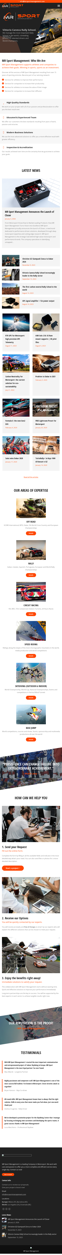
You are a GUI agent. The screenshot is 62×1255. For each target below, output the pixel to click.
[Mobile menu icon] (58, 6)
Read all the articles (31, 477)
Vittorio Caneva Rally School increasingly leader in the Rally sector (32, 1234)
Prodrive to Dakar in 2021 (45, 376)
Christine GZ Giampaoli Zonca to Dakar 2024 (24, 1227)
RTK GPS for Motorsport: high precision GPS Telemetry (15, 339)
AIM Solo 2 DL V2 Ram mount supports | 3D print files (46, 339)
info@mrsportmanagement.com (31, 1)
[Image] (31, 508)
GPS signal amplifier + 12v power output (38, 301)
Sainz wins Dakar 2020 (14, 458)
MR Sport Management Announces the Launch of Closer (28, 1219)
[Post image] (4, 1220)
